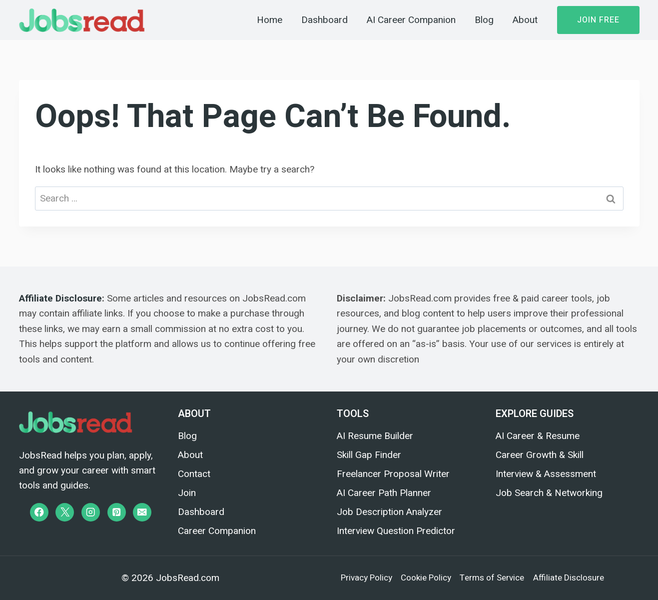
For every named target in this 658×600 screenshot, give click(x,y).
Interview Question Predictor (396, 530)
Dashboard (324, 20)
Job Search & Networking (549, 492)
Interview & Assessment (546, 474)
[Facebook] (39, 512)
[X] (64, 512)
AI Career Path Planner (384, 492)
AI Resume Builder (375, 436)
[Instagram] (90, 512)
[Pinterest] (116, 512)
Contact (194, 474)
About (525, 20)
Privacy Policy (366, 578)
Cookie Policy (426, 578)
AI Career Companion (411, 20)
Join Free (598, 20)
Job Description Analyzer (389, 512)
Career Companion (217, 530)
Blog (484, 20)
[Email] (142, 512)
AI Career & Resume (538, 436)
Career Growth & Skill (540, 454)
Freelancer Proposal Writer (393, 474)
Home (269, 20)
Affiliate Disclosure (60, 298)
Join (187, 492)
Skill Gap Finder (369, 454)
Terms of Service (492, 578)
